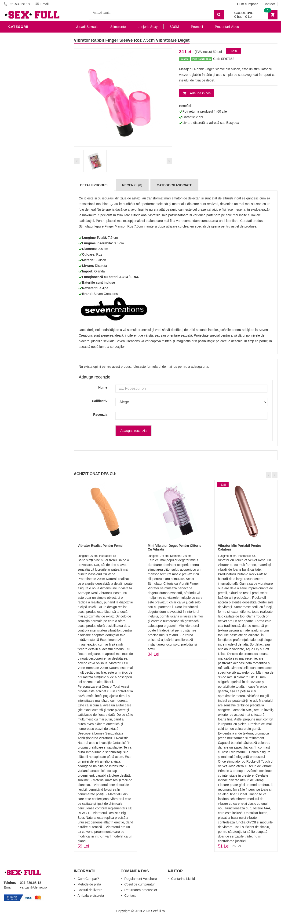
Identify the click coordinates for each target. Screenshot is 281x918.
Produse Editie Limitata (31, 338)
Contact (269, 4)
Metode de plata (89, 884)
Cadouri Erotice (25, 289)
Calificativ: (100, 401)
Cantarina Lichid (183, 879)
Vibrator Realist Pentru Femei (101, 545)
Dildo (15, 254)
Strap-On (18, 282)
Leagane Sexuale (26, 310)
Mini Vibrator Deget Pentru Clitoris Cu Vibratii (174, 547)
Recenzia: (100, 414)
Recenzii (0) (132, 185)
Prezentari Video (25, 331)
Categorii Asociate (174, 185)
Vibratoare (20, 36)
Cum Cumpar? (88, 879)
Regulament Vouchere (140, 879)
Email (42, 4)
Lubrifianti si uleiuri (29, 233)
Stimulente (118, 27)
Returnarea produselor (140, 890)
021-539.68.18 (17, 4)
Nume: (103, 387)
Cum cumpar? (247, 4)
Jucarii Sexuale (87, 27)
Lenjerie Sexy (22, 247)
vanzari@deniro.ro (33, 887)
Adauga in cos (200, 93)
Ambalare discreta (91, 895)
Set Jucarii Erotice (27, 296)
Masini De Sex (22, 303)
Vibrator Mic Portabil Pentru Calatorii (239, 547)
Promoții (197, 27)
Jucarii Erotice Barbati (32, 226)
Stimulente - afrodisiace (33, 218)
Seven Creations (106, 294)
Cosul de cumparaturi (140, 884)
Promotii (18, 324)
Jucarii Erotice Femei (29, 275)
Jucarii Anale (22, 268)
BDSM (14, 261)
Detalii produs (94, 185)
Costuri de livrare (90, 890)
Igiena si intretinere (28, 240)
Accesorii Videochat (29, 317)
